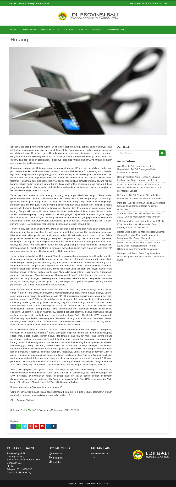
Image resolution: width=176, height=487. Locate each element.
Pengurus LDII (50, 29)
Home (13, 29)
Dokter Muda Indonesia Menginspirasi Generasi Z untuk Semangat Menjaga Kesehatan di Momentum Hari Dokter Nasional (140, 235)
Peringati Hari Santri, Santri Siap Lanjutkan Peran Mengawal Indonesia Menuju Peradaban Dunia (140, 256)
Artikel (69, 29)
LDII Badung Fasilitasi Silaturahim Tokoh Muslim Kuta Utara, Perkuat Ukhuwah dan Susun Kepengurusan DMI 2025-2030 (141, 224)
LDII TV (94, 457)
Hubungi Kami (115, 29)
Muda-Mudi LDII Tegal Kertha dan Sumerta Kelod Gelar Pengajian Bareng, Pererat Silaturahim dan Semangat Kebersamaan (138, 245)
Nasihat (97, 29)
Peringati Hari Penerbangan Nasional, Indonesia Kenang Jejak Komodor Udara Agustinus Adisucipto (141, 206)
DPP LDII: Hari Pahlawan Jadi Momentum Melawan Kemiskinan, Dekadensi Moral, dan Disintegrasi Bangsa (139, 187)
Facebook (56, 453)
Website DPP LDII (99, 453)
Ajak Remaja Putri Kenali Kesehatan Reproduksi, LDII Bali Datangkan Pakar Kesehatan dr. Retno (136, 169)
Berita (83, 29)
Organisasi (29, 29)
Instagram (56, 457)
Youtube (55, 461)
